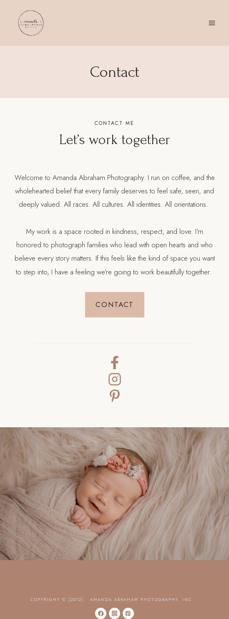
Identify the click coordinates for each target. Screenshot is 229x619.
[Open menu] (211, 23)
